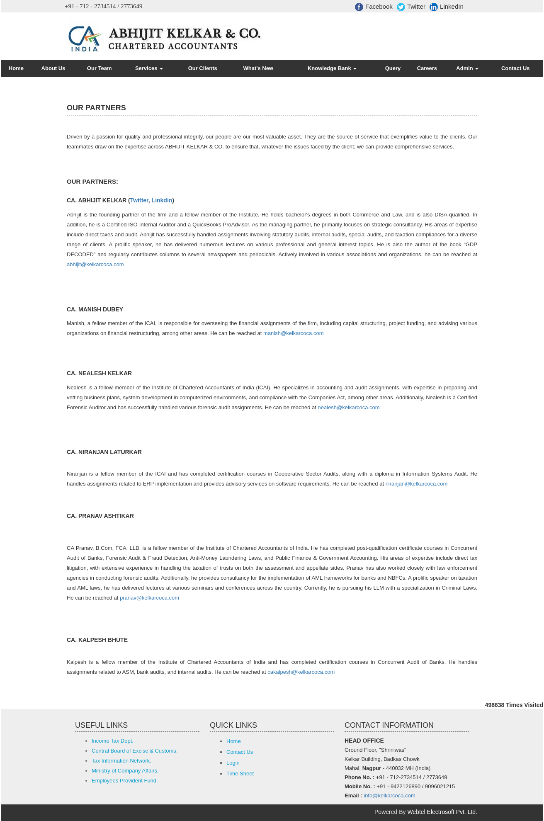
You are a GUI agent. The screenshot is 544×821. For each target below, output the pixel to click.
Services (149, 68)
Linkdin (162, 200)
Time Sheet (240, 773)
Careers (427, 68)
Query (393, 68)
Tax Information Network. (121, 761)
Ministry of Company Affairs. (125, 771)
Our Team (99, 68)
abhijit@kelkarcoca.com (95, 264)
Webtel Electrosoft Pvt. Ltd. (442, 812)
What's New (258, 68)
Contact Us (515, 68)
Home (16, 68)
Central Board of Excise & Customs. (134, 751)
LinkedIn (447, 7)
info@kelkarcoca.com (389, 795)
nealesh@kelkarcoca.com (349, 407)
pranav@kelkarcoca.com (149, 598)
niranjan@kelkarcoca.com (417, 484)
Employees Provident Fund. (125, 780)
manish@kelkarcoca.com (293, 333)
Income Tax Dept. (113, 741)
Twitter (411, 7)
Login (233, 763)
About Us (53, 68)
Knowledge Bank (332, 68)
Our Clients (202, 68)
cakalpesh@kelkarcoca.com (301, 672)
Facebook (374, 7)
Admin (467, 68)
